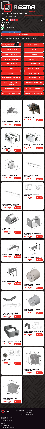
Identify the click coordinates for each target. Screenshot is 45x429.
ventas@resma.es (10, 25)
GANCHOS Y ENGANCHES (34, 64)
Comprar (18, 125)
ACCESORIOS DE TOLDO (11, 50)
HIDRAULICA (34, 54)
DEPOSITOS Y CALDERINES (11, 59)
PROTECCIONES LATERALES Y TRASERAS (11, 83)
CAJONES (34, 50)
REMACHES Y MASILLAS (34, 68)
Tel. (7, 418)
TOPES (11, 68)
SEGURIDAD (11, 73)
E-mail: (6, 420)
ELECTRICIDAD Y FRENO (34, 45)
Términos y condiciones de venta (8, 427)
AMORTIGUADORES (34, 73)
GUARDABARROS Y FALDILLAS (33, 78)
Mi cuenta (26, 17)
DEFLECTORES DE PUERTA (11, 54)
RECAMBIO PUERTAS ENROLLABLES (33, 93)
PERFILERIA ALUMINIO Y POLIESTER (11, 78)
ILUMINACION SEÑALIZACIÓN (11, 88)
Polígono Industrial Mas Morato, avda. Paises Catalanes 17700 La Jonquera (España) (19, 38)
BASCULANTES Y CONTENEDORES (34, 88)
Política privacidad (5, 425)
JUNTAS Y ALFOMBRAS (11, 64)
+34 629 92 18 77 (9, 28)
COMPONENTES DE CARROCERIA (34, 82)
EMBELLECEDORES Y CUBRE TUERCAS (11, 93)
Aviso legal (3, 423)
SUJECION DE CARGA (34, 59)
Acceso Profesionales (22, 34)
